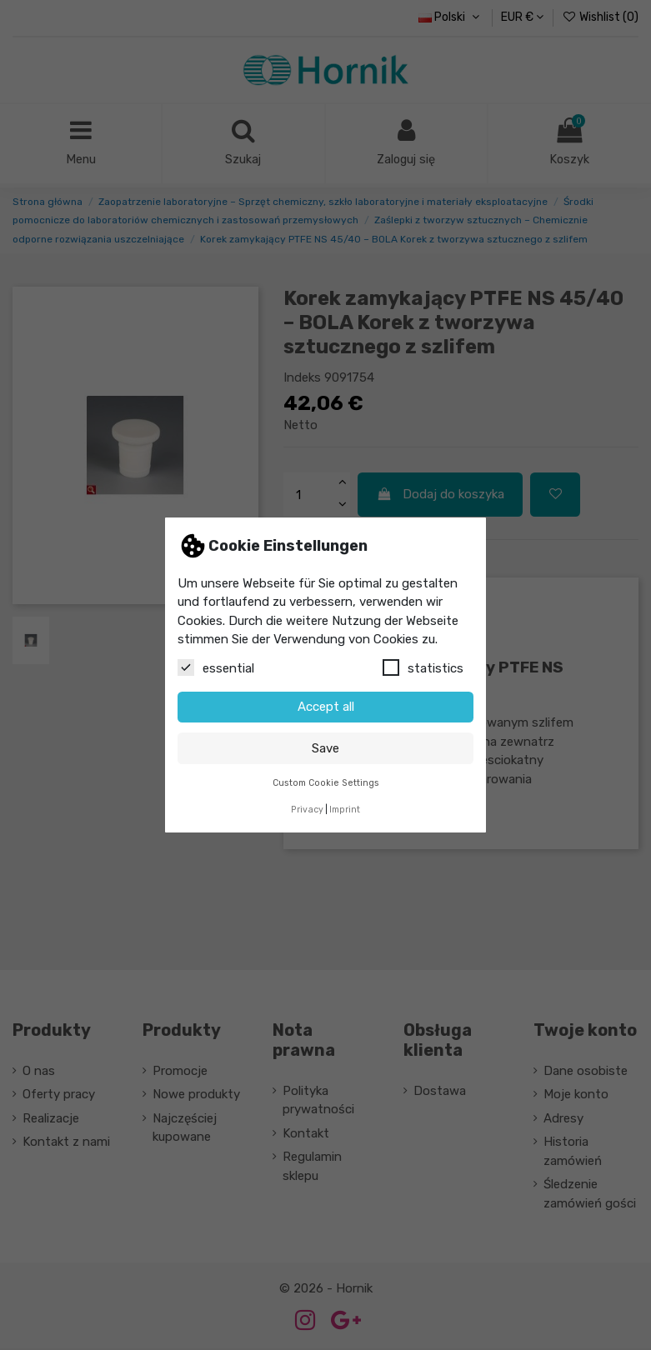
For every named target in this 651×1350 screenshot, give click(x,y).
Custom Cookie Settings (326, 783)
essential (216, 667)
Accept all (326, 706)
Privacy (307, 809)
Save (325, 748)
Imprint (344, 809)
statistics (423, 667)
